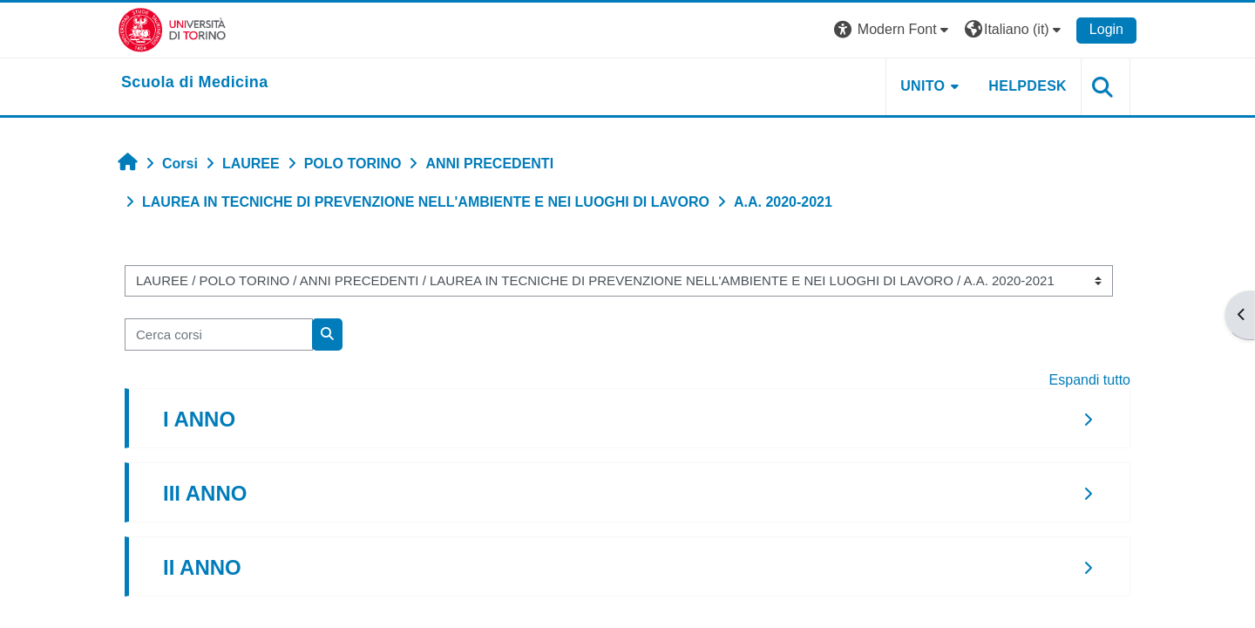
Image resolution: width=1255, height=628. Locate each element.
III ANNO (205, 493)
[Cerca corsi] (219, 334)
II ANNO (202, 567)
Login (1106, 29)
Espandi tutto (1089, 379)
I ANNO (199, 419)
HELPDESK (1027, 85)
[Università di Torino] (172, 29)
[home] (194, 82)
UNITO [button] (922, 85)
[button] (893, 30)
